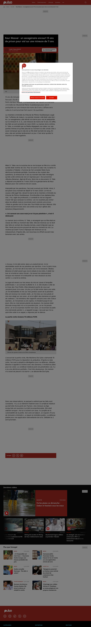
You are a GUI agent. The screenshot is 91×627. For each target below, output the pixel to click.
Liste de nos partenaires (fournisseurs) (31, 92)
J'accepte (51, 97)
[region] (46, 82)
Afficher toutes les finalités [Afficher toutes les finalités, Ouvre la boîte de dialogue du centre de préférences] (37, 97)
